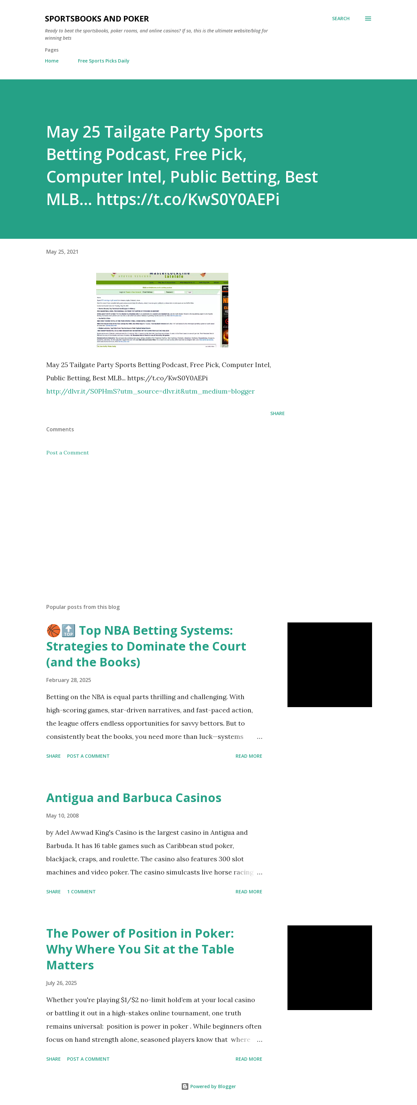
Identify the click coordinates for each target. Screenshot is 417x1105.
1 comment (81, 891)
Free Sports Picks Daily (104, 61)
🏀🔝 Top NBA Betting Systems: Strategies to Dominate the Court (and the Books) (146, 646)
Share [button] (277, 413)
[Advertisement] (158, 521)
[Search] (341, 18)
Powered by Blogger (208, 1086)
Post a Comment (67, 452)
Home (51, 61)
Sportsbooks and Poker (97, 18)
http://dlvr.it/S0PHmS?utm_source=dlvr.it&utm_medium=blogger (150, 391)
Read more (249, 756)
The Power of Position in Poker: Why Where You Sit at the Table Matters (140, 949)
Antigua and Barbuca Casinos (133, 797)
